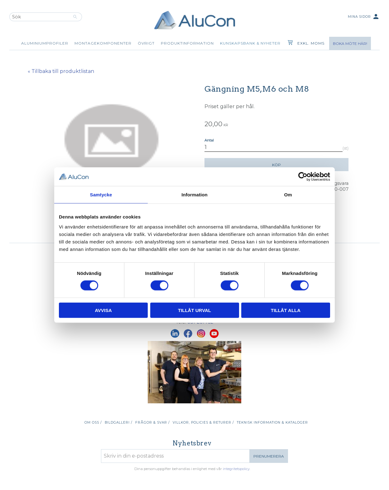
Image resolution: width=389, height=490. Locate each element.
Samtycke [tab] (101, 194)
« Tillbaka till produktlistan (61, 71)
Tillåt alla (285, 310)
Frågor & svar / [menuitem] (152, 422)
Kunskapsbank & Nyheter (250, 43)
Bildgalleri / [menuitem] (118, 422)
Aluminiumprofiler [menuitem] (44, 43)
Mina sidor (364, 17)
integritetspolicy (236, 469)
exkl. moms (310, 43)
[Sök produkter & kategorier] (39, 16)
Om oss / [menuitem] (93, 422)
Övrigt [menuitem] (146, 43)
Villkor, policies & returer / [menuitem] (203, 422)
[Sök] (75, 16)
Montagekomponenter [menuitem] (103, 43)
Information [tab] (194, 194)
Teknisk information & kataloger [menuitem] (272, 422)
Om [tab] (288, 194)
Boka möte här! (350, 43)
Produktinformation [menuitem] (187, 43)
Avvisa (103, 310)
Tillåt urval (194, 310)
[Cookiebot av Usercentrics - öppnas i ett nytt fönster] (303, 176)
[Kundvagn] (289, 43)
